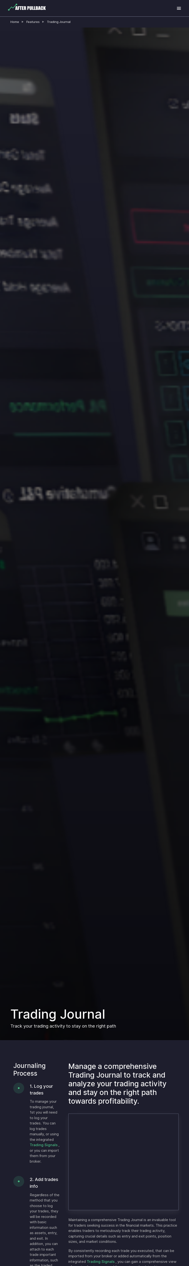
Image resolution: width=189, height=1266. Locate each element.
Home (14, 22)
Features (33, 22)
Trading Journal (59, 22)
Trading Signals (44, 1145)
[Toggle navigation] (179, 8)
